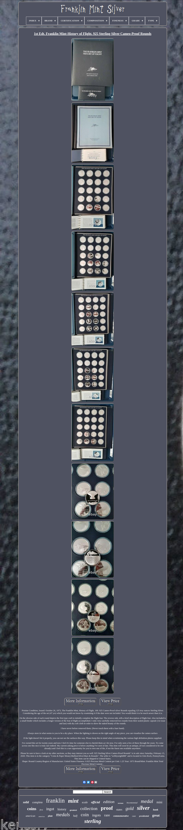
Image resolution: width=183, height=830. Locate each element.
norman (120, 803)
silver (143, 808)
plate (50, 816)
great (156, 815)
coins (31, 808)
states (119, 809)
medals (63, 814)
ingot (50, 809)
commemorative (121, 816)
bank (155, 809)
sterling (92, 821)
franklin (55, 800)
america (42, 816)
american (30, 816)
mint (73, 801)
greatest (73, 810)
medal (147, 801)
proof (107, 808)
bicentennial (132, 802)
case (134, 816)
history (62, 809)
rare (107, 815)
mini (159, 802)
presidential (144, 816)
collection (89, 808)
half (75, 815)
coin (85, 814)
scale (85, 802)
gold (130, 808)
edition (109, 802)
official (95, 802)
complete (37, 802)
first (41, 810)
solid (26, 802)
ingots (96, 815)
